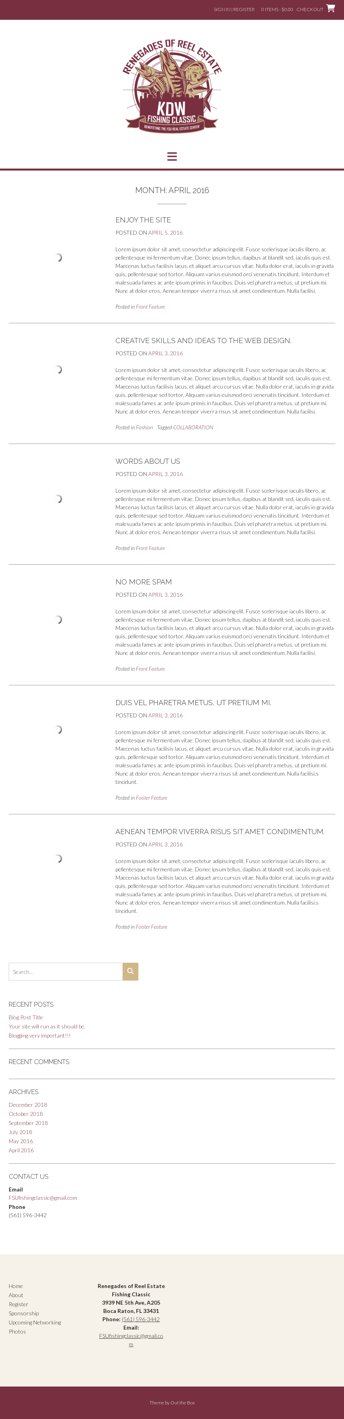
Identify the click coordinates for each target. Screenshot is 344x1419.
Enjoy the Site (143, 220)
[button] (172, 157)
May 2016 (21, 1141)
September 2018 (28, 1122)
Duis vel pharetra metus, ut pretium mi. (193, 702)
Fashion (144, 427)
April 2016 (21, 1150)
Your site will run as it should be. (47, 1026)
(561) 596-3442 (141, 1319)
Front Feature (150, 307)
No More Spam (143, 582)
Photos (17, 1331)
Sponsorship (24, 1313)
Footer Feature (151, 798)
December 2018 (28, 1104)
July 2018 (20, 1132)
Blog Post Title (26, 1017)
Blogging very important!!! (40, 1035)
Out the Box (182, 1403)
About (16, 1295)
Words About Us (147, 461)
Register (18, 1304)
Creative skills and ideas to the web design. (203, 340)
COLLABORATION (193, 427)
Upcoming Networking (35, 1322)
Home (16, 1285)
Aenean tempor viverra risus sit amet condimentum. (220, 831)
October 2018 (26, 1113)
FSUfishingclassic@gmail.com (43, 1197)
